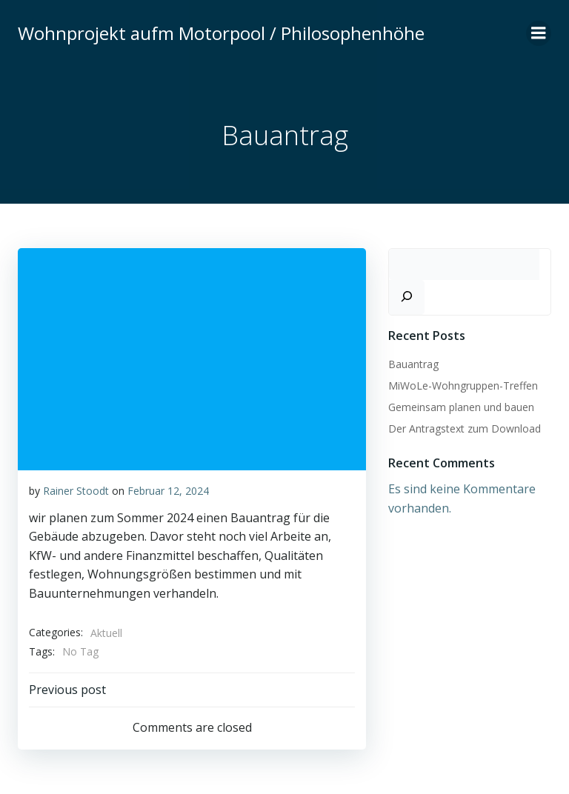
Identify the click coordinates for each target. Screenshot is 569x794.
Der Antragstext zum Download (464, 428)
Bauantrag (413, 364)
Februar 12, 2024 (168, 491)
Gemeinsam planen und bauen (461, 407)
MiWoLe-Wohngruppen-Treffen (463, 385)
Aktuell (106, 633)
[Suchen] (407, 297)
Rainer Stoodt (76, 491)
